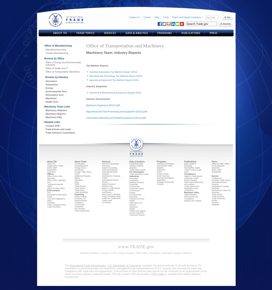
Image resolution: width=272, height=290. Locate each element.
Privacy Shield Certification (108, 191)
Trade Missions (218, 197)
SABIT (159, 172)
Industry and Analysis (193, 201)
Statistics (133, 168)
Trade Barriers (80, 186)
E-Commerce (134, 191)
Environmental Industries (135, 196)
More (186, 172)
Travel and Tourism (137, 215)
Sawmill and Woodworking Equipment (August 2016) (115, 92)
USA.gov (105, 253)
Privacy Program (126, 253)
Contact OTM (53, 126)
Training (215, 203)
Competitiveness (81, 166)
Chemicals (133, 185)
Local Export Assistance (80, 206)
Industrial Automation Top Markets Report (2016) (113, 72)
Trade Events (80, 188)
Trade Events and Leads (58, 129)
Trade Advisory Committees (60, 132)
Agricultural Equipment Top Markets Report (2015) (114, 80)
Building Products (136, 182)
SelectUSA (161, 170)
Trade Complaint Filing (56, 205)
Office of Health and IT (57, 68)
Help (157, 17)
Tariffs (77, 184)
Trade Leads (107, 200)
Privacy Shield (162, 174)
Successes (51, 172)
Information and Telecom (135, 204)
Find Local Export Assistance (186, 17)
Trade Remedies (54, 207)
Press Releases (218, 166)
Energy (49, 88)
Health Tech (52, 102)
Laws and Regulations (56, 199)
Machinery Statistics (56, 110)
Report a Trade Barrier (111, 188)
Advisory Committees (165, 164)
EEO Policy (142, 253)
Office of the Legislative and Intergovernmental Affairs (56, 183)
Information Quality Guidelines (177, 253)
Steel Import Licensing (111, 194)
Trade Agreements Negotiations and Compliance (191, 188)
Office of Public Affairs (56, 188)
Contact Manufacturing (57, 53)
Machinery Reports (56, 114)
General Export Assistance (81, 202)
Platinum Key (107, 186)
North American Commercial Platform (165, 177)
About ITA (51, 164)
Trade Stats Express (137, 170)
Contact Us (134, 17)
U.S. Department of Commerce (124, 265)
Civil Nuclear (80, 164)
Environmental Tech (56, 91)
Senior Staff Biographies (52, 169)
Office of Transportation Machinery (63, 72)
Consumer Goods (136, 189)
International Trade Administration (88, 265)
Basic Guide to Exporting (190, 165)
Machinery (51, 98)
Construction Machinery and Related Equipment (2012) (113, 118)
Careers (147, 17)
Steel (77, 182)
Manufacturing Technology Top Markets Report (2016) (116, 76)
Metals (132, 209)
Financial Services (136, 199)
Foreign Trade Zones (83, 172)
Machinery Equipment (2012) (100, 105)
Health (132, 201)
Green (77, 174)
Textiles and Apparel (137, 211)
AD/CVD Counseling (110, 164)
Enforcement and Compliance (191, 198)
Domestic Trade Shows (221, 180)
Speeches (216, 168)
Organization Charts (55, 166)
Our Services (80, 209)
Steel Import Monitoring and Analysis (193, 183)
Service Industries (136, 213)
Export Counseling (109, 168)
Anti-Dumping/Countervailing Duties (57, 195)
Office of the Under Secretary (54, 177)
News (49, 201)
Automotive (52, 84)
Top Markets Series (192, 168)
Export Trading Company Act (81, 198)
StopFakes (161, 180)
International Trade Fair (221, 190)
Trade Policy (80, 190)
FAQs (166, 17)
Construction (134, 187)
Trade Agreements (82, 211)
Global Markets (190, 195)
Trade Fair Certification (111, 198)
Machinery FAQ (54, 117)
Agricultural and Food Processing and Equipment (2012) (114, 111)
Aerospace (51, 81)
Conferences (217, 178)
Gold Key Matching (109, 170)
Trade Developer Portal (138, 174)
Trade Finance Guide (192, 170)
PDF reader (158, 274)
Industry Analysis (136, 166)
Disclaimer (155, 253)
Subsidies (51, 203)
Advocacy (106, 166)
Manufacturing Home (56, 49)
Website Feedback (89, 253)
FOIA (113, 253)
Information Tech (55, 95)
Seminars (215, 192)
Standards (79, 180)
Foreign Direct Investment (80, 169)
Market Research (109, 184)
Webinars (215, 205)
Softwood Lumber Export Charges (191, 179)
